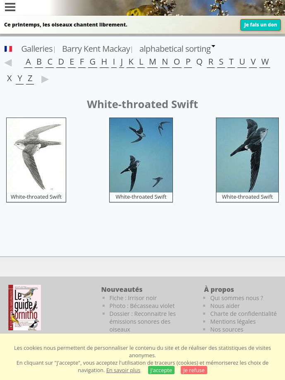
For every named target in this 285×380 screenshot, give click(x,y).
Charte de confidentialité (243, 313)
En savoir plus (123, 370)
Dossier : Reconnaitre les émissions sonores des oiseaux (143, 321)
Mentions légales (233, 321)
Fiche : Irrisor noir (133, 298)
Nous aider (224, 306)
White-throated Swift (36, 196)
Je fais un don (260, 25)
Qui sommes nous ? (236, 298)
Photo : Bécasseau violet (142, 306)
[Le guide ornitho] (24, 307)
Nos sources (226, 329)
